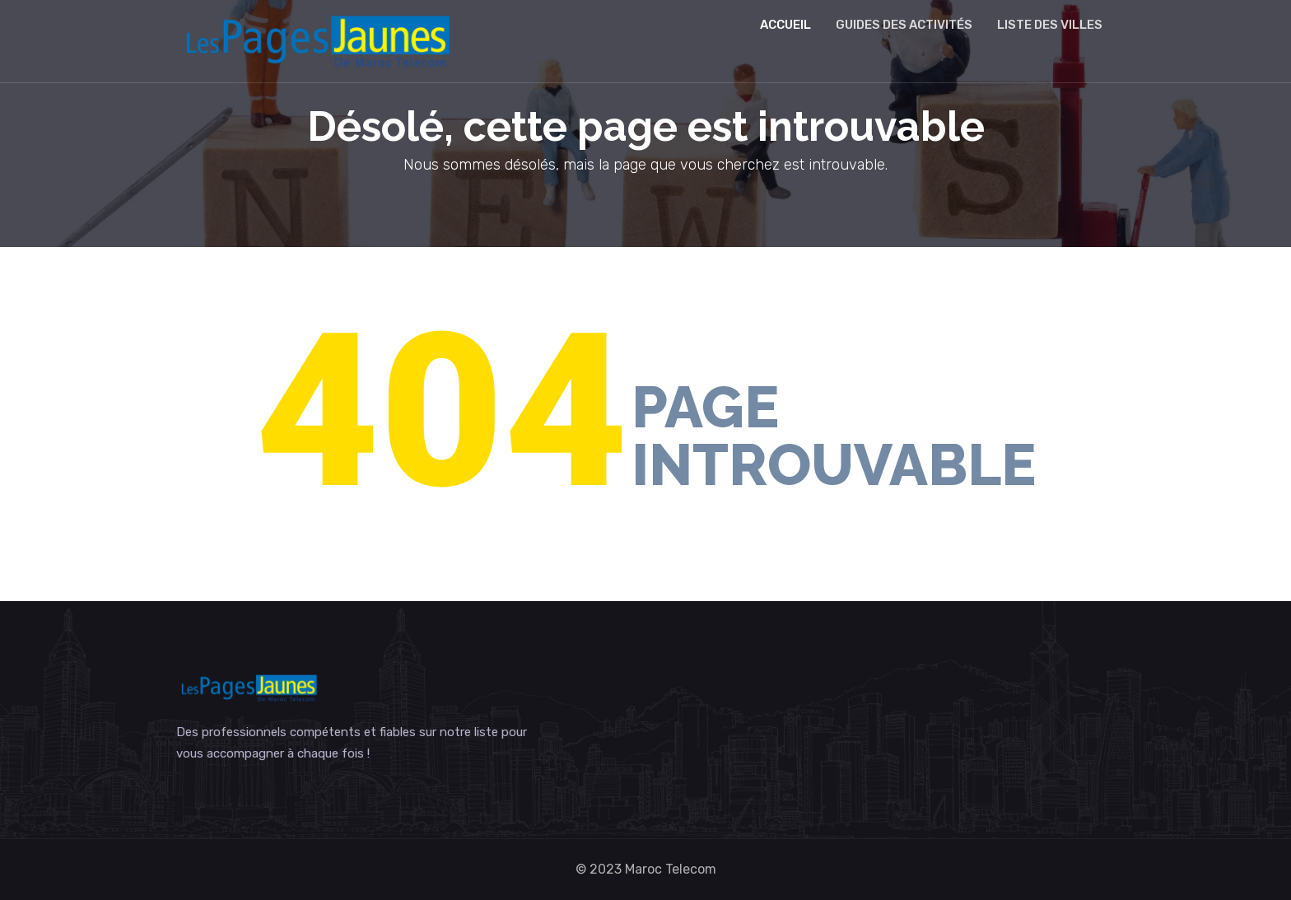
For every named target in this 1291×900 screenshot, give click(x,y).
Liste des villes (1049, 24)
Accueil (785, 24)
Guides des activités (904, 24)
